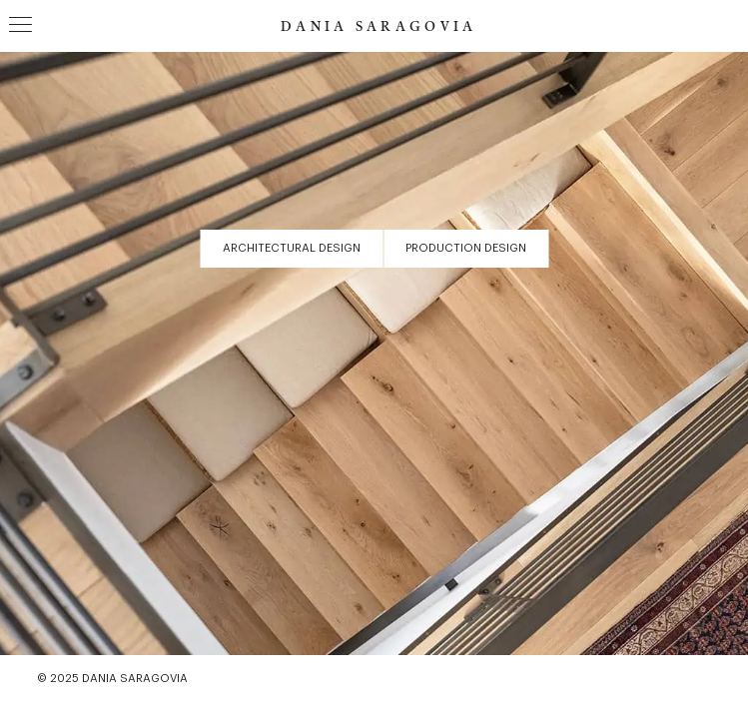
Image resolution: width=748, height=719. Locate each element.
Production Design (465, 248)
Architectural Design (292, 248)
